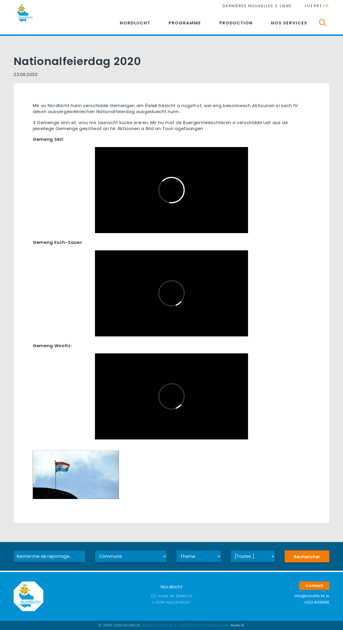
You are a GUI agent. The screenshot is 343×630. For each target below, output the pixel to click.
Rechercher (307, 557)
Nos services (289, 23)
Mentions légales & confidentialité (174, 625)
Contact (314, 585)
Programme (185, 23)
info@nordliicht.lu (311, 596)
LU (307, 5)
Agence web (218, 625)
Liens (286, 6)
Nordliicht (135, 23)
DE (317, 5)
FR (325, 5)
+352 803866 (316, 602)
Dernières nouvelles (247, 6)
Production (236, 23)
